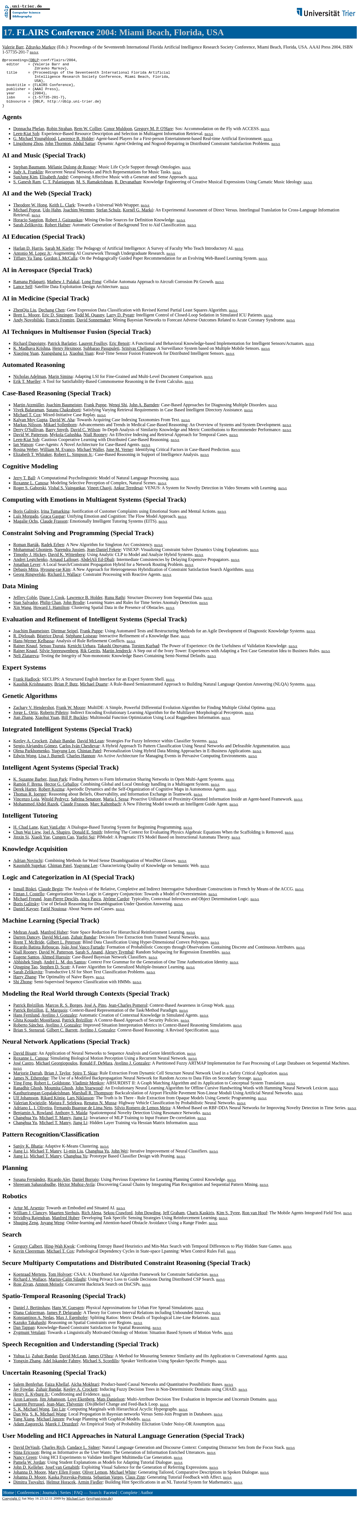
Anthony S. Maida (71, 1122)
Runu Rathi (115, 607)
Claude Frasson (53, 531)
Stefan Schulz (108, 219)
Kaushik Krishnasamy (32, 694)
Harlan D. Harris (28, 258)
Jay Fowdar (23, 1399)
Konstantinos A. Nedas (33, 1327)
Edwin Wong (24, 765)
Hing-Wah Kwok (59, 1256)
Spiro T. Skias (85, 1083)
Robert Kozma (51, 799)
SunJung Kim (25, 186)
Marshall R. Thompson (92, 1102)
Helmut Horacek (61, 1492)
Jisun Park (58, 789)
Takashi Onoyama (113, 655)
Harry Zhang (24, 986)
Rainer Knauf (25, 655)
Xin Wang (22, 617)
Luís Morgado (25, 526)
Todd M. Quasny (89, 325)
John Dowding (148, 1222)
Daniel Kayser (25, 918)
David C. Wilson (85, 439)
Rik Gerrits (90, 660)
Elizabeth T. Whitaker (32, 464)
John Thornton (58, 153)
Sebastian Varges (108, 1487)
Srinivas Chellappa (138, 358)
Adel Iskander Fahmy (61, 1370)
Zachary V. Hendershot (33, 717)
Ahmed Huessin (55, 967)
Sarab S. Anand (89, 962)
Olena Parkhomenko (31, 760)
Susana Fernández (29, 1189)
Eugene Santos (26, 967)
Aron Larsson (25, 1409)
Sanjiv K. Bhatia (27, 1156)
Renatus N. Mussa (100, 1112)
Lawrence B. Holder (76, 148)
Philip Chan (50, 612)
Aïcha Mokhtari (85, 1394)
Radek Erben (52, 554)
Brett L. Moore (26, 325)
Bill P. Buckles (75, 727)
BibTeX (34, 52)
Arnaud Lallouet (63, 569)
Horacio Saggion (28, 229)
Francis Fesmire (60, 329)
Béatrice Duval (50, 645)
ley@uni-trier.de (99, 1508)
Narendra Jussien (69, 559)
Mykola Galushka (65, 444)
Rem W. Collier (87, 138)
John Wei (119, 1161)
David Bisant (24, 1063)
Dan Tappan (23, 1337)
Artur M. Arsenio (28, 1217)
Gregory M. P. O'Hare (153, 138)
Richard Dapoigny (29, 353)
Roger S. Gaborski (29, 497)
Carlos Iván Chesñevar (79, 755)
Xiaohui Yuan (81, 363)
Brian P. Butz (66, 694)
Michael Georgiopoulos (56, 1073)
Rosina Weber (25, 459)
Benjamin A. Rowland (33, 1122)
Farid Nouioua (53, 918)
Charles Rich (53, 1457)
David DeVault (26, 1457)
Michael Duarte (94, 694)
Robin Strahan (59, 138)
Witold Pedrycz (54, 809)
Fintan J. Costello (28, 903)
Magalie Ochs (25, 531)
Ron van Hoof (254, 1222)
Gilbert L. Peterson (63, 952)
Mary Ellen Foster (64, 1482)
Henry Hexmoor (66, 358)
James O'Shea (100, 1365)
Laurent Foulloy (93, 353)
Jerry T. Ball (24, 487)
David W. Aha (62, 429)
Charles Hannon (81, 765)
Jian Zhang (23, 727)
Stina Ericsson (26, 1462)
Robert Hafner (57, 234)
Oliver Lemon (94, 1482)
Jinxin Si (21, 847)
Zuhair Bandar (62, 750)
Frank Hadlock (26, 689)
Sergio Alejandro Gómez (35, 755)
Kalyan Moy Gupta (30, 429)
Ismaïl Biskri (24, 898)
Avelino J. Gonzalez (59, 1025)
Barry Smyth (57, 439)
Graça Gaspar (53, 526)
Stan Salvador (25, 612)
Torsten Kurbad (145, 655)
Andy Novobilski (28, 329)
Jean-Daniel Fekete (104, 559)
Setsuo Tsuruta (52, 655)
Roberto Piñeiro (54, 722)
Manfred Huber (54, 942)
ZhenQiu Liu (24, 320)
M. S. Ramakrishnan (94, 191)
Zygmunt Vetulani (29, 1342)
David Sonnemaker (93, 329)
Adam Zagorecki (28, 1433)
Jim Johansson (52, 1409)
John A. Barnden (144, 414)
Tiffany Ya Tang (27, 268)
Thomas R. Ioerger (29, 804)
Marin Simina (60, 386)
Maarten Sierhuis (64, 1222)
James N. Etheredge (31, 1088)
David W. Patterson (30, 444)
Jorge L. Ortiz (25, 722)
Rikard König (53, 1107)
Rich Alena (91, 1222)
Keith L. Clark (62, 215)
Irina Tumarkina (55, 521)
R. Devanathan (128, 191)
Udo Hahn (51, 219)
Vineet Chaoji (99, 497)
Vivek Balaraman (28, 419)
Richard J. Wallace (64, 584)
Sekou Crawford (117, 1222)
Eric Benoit (119, 353)
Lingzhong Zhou (28, 153)
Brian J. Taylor (57, 1083)
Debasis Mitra (25, 579)
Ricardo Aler (58, 1189)
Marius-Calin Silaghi (67, 1289)
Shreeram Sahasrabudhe (34, 1194)
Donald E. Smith (87, 842)
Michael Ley (76, 1508)
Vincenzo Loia (26, 809)
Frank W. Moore (70, 717)
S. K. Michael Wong (31, 1419)
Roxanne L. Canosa (30, 492)
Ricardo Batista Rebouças (36, 957)
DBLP (34, 60)
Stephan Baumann (29, 176)
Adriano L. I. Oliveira (32, 1117)
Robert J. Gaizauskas (64, 229)
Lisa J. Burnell (51, 765)
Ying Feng (22, 1092)
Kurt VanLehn (52, 837)
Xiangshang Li (54, 363)
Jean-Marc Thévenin (64, 1414)
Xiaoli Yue (40, 847)
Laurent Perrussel (28, 1414)
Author (146, 1502)
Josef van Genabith (62, 1477)
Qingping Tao (25, 976)
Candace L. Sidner (83, 1457)
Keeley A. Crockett (30, 750)
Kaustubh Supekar (29, 875)
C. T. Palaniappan (58, 191)
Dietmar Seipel (64, 640)
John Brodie (74, 612)
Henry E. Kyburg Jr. (31, 1404)
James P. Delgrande (64, 1322)
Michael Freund (27, 908)
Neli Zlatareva (26, 665)
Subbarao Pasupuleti (101, 358)
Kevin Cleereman (28, 1261)
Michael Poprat (26, 219)
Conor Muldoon (118, 138)
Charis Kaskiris (200, 1222)
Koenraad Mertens (29, 1284)
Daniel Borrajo (85, 1189)
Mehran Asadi (25, 942)
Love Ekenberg (80, 1409)
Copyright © (11, 1508)
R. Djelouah (23, 645)
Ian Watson (23, 454)
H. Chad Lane (25, 837)
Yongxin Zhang (27, 1370)
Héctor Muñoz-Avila (76, 1194)
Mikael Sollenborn (60, 434)
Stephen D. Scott (55, 976)
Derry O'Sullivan (28, 439)
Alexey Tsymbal (119, 962)
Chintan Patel (89, 760)
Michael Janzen (50, 1429)
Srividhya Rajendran (31, 1227)
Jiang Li (80, 1127)
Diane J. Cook (51, 607)
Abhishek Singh (27, 971)
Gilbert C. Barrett (61, 1040)
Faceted (110, 1502)
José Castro (23, 1073)
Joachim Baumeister (64, 414)
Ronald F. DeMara (96, 1073)
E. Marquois (56, 1020)
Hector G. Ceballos (61, 794)
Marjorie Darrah (27, 1083)
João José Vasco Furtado (82, 957)
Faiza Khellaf (57, 1394)
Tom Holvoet (59, 1284)
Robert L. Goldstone (52, 1092)
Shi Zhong (22, 991)
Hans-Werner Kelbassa (33, 650)
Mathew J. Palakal (63, 291)
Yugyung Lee (63, 760)
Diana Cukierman (28, 1322)
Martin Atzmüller (28, 414)
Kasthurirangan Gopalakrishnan (41, 1102)
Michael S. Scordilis (101, 1370)
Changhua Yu (25, 1127)
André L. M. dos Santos (65, 971)
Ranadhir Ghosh (27, 1097)
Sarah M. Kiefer (59, 258)
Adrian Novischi (27, 870)
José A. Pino (95, 1015)
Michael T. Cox (27, 424)
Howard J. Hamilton (51, 617)
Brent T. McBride (28, 952)
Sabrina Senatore (86, 809)
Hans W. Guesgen (68, 1317)
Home (8, 1502)
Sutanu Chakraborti (63, 419)
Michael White (123, 1482)
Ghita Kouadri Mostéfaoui (36, 1030)
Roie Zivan (23, 1294)
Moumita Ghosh (58, 1097)
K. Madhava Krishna (31, 358)
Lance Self (22, 296)
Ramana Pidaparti (29, 291)
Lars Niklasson (80, 1107)
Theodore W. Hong (30, 215)
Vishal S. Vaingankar (66, 497)
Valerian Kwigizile (29, 1112)
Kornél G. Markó (138, 219)
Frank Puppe (95, 414)
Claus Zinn (135, 1487)
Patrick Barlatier (62, 353)
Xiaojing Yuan (26, 363)
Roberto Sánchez (28, 1035)
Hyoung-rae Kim (55, 579)
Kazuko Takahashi (29, 1332)
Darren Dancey (26, 947)
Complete (128, 1502)
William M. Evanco (57, 459)
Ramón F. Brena (27, 794)
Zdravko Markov (41, 47)
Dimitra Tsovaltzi (28, 1492)
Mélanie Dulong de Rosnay (72, 176)
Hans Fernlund (26, 1025)
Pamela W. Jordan (29, 1472)
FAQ (78, 1502)
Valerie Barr (12, 47)
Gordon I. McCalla (60, 268)
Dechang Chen (51, 320)
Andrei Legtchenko (30, 569)
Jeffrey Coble (25, 607)
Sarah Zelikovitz (27, 234)
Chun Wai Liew (27, 842)
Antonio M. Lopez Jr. (32, 263)
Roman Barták (26, 554)
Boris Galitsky (26, 521)
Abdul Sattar (84, 153)
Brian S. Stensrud (28, 1040)
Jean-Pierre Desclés (61, 908)
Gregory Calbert (27, 1256)
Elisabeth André (54, 186)
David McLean (90, 750)
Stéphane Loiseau (81, 645)
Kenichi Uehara (81, 655)
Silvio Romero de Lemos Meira (143, 1117)
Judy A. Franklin (28, 181)
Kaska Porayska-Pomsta (69, 1487)
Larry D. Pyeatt (120, 325)
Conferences (28, 1502)
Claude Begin (50, 898)
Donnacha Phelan (28, 138)
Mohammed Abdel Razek (35, 814)
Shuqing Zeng (25, 1232)
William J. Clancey (30, 1222)
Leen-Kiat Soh (26, 143)
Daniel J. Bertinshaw (31, 1317)
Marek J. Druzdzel (61, 1433)
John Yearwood (89, 1097)
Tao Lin (58, 1419)
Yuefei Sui (85, 847)
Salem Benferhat (28, 1394)
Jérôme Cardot (116, 908)
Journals (49, 1502)
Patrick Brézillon (28, 1015)
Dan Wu (20, 1424)
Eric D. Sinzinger (57, 325)
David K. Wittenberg (66, 564)
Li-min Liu (73, 1161)
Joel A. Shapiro (56, 842)
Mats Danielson (110, 1409)
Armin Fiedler (90, 1492)
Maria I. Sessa (115, 809)
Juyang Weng (52, 1232)
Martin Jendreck (116, 660)
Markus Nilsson (27, 434)
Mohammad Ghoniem (32, 559)
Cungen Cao (63, 847)
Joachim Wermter (78, 219)
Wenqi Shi (117, 414)
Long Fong (91, 291)
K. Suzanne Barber (30, 789)
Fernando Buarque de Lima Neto (83, 1117)
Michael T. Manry (55, 1127)
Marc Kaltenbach (105, 814)
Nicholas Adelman (29, 386)
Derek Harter (24, 799)
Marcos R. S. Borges (64, 1015)
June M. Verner (119, 459)
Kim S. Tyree (228, 1222)
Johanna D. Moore (29, 1482)
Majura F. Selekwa (65, 1112)
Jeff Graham (174, 1222)
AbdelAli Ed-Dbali (97, 569)
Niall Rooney (95, 444)
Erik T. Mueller (27, 391)
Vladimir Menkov (88, 1092)
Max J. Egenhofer (71, 1327)
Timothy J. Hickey (29, 564)
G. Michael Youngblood (34, 148)
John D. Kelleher (28, 1477)
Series (65, 1502)
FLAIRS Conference (55, 32)
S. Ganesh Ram (27, 191)
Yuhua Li (21, 1365)
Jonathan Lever (26, 574)
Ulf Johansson (25, 1107)
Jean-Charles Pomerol (127, 1015)
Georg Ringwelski (29, 584)
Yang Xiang (23, 1429)
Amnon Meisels (49, 1294)
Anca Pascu (90, 908)
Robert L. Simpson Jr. (73, 464)
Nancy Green (25, 1467)
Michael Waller (90, 459)
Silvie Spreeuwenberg (58, 660)
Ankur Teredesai (128, 497)
